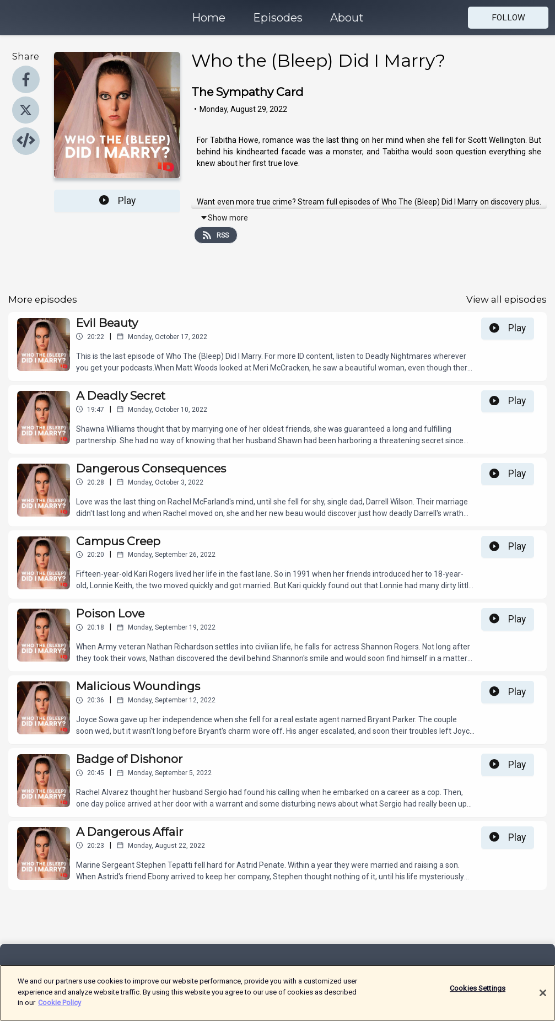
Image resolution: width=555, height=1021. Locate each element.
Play (117, 200)
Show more (224, 217)
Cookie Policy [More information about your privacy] (59, 1007)
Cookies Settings (477, 993)
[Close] (543, 997)
